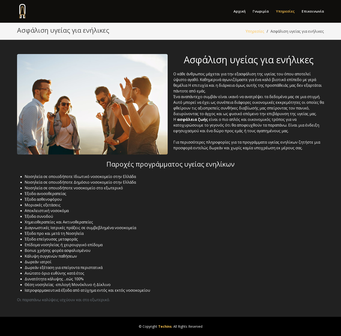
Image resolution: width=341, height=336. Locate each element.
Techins (165, 326)
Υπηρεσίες (285, 11)
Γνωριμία (261, 11)
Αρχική (239, 11)
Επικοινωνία (313, 11)
